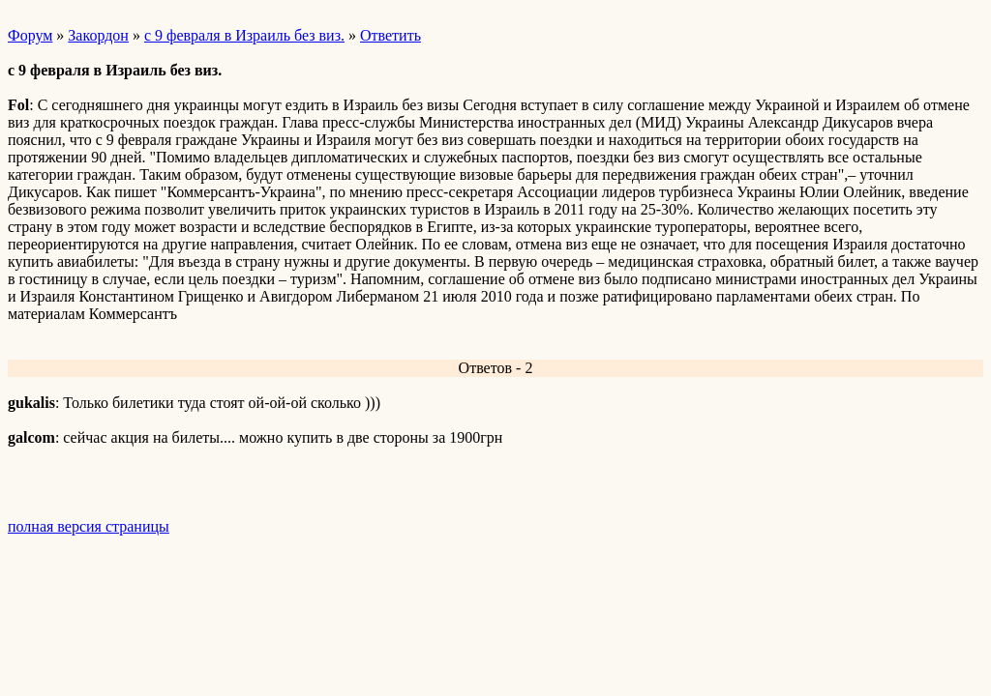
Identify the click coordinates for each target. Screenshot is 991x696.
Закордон (98, 35)
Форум (30, 35)
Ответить (390, 35)
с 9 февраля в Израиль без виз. (244, 35)
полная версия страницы (88, 526)
